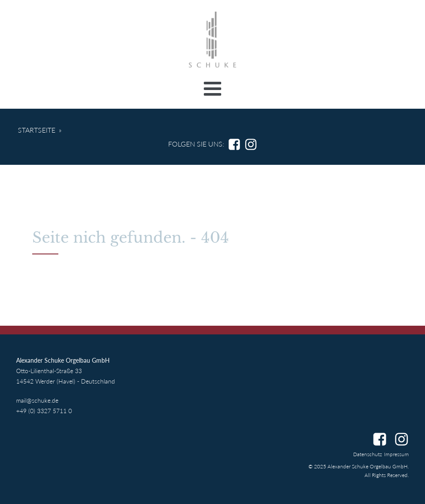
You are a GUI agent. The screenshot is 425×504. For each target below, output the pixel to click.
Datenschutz (367, 454)
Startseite (36, 130)
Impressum (396, 454)
